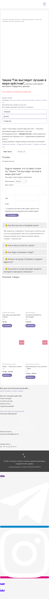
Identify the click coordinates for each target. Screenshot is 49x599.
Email (7, 204)
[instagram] (24, 454)
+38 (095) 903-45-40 (6, 439)
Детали (6, 116)
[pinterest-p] (24, 457)
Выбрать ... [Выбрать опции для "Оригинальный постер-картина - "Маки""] (30, 377)
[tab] (24, 111)
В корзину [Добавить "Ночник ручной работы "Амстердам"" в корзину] (30, 326)
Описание (7, 112)
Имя (6, 198)
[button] (11, 391)
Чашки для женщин (28, 19)
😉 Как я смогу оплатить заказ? (19, 245)
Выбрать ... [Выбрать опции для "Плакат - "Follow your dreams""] (7, 375)
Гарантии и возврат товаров (24, 426)
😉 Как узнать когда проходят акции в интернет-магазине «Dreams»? (22, 270)
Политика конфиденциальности (25, 429)
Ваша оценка (9, 181)
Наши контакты (24, 421)
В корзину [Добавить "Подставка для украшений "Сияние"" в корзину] (7, 326)
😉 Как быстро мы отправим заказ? (21, 225)
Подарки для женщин (28, 100)
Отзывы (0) (7, 121)
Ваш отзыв (9, 185)
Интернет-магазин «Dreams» (11, 19)
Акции (24, 416)
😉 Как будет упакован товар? (18, 252)
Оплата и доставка (24, 424)
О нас (24, 419)
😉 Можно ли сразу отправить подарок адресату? (23, 260)
